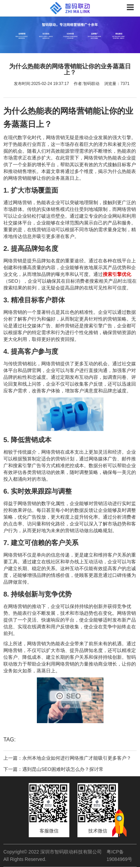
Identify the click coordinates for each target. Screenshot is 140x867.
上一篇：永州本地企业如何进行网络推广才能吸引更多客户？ (67, 758)
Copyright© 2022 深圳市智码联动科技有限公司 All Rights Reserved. (52, 855)
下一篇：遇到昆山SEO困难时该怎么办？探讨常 (53, 769)
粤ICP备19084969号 (119, 855)
